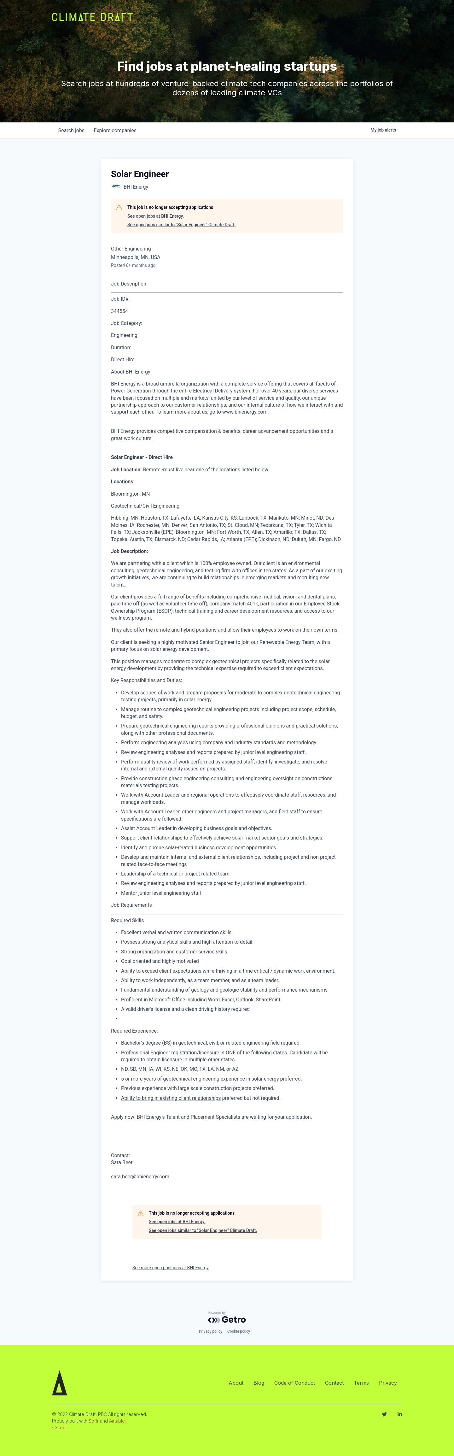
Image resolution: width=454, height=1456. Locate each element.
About (236, 1383)
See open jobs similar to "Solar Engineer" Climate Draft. (181, 224)
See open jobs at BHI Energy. (155, 216)
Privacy (388, 1383)
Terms (361, 1383)
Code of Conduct (294, 1383)
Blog (258, 1383)
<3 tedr (59, 1427)
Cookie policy (238, 1331)
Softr (94, 1421)
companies (116, 130)
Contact (334, 1383)
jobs (72, 130)
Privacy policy (210, 1331)
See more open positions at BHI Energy (170, 1267)
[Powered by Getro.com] (227, 1317)
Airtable (117, 1421)
